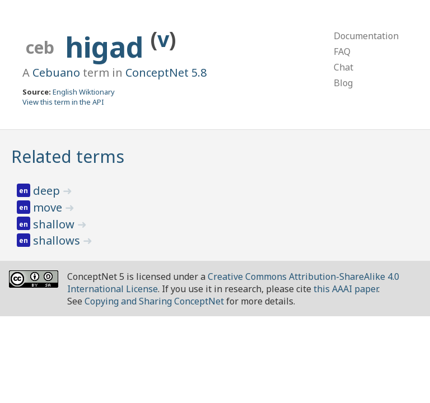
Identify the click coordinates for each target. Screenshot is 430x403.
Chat (343, 67)
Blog (343, 83)
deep (48, 190)
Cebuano (56, 72)
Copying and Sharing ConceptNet (154, 301)
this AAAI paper (346, 289)
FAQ (342, 51)
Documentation (366, 36)
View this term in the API (63, 102)
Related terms (67, 156)
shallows (58, 240)
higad (108, 47)
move (49, 207)
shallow (55, 224)
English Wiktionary (84, 92)
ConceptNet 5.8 (166, 72)
